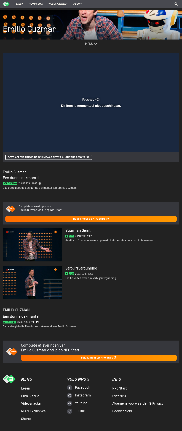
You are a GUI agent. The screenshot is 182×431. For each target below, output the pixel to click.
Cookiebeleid (122, 411)
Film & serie (36, 4)
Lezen (19, 4)
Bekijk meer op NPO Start (91, 219)
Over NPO (119, 396)
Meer (77, 4)
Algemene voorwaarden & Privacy (137, 404)
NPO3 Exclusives (33, 411)
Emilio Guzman (14, 172)
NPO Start (119, 388)
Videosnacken (57, 4)
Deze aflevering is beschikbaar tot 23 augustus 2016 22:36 (49, 157)
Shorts (26, 419)
